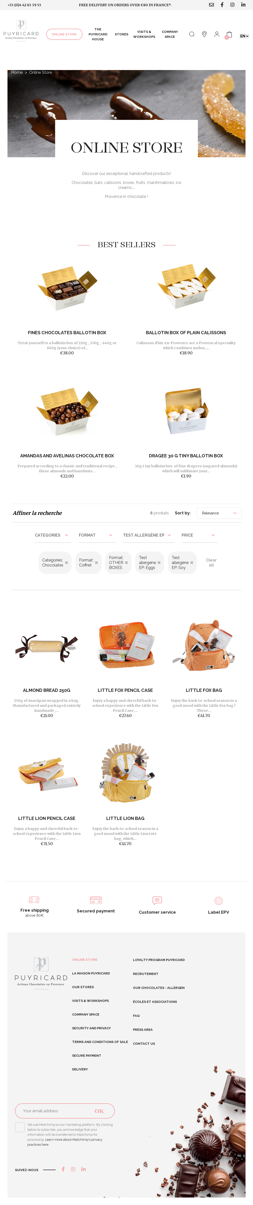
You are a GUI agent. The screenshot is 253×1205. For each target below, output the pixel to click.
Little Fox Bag (204, 690)
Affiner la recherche (37, 513)
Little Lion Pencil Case (46, 818)
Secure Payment (86, 1055)
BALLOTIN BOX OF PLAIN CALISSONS (186, 332)
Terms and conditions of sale (100, 1042)
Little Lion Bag (125, 818)
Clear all (211, 562)
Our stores (83, 987)
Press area (143, 1030)
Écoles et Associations (155, 1002)
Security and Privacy (91, 1028)
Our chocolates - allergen (159, 988)
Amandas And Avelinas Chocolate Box (67, 455)
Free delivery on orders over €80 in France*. (125, 5)
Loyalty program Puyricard (159, 960)
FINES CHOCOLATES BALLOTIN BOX (67, 332)
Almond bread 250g (46, 690)
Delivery (80, 1069)
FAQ (136, 1016)
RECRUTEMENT (145, 974)
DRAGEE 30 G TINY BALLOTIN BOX (186, 455)
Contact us (144, 1043)
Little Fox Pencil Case (125, 690)
